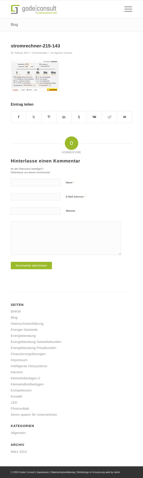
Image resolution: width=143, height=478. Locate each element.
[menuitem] (126, 9)
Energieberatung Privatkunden (33, 348)
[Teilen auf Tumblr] (79, 117)
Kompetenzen (21, 390)
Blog (14, 25)
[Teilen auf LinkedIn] (64, 117)
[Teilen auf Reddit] (109, 117)
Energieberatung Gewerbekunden (36, 342)
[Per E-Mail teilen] (124, 117)
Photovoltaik (20, 408)
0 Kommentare (39, 52)
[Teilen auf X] (33, 117)
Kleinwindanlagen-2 (25, 378)
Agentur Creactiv (63, 52)
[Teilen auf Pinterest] (48, 117)
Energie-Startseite (24, 329)
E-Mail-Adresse (76, 196)
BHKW (16, 311)
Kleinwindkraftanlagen (27, 384)
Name (70, 182)
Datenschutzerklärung (27, 323)
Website (70, 210)
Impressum (19, 360)
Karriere (17, 372)
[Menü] (126, 9)
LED (14, 402)
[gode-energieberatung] (59, 9)
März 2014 (19, 452)
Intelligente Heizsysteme (29, 366)
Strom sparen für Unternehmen (34, 414)
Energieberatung (23, 336)
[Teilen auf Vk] (94, 117)
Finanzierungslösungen (28, 354)
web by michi (112, 472)
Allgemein (18, 433)
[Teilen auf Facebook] (18, 117)
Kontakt (16, 396)
